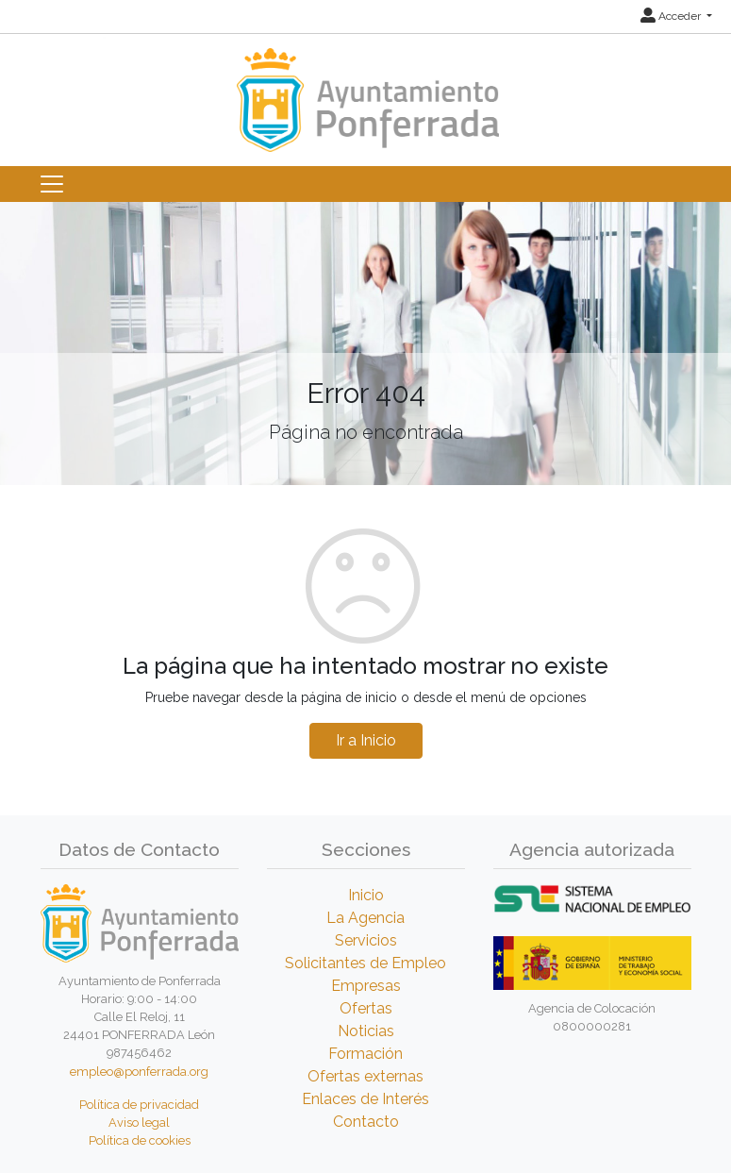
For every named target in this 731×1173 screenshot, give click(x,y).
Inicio (366, 895)
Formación (365, 1054)
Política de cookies (140, 1140)
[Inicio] (365, 91)
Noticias (366, 1031)
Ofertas (366, 1008)
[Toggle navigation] (51, 184)
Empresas (366, 986)
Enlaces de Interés (365, 1099)
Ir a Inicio (366, 740)
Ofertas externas (365, 1076)
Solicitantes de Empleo (365, 963)
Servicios (366, 940)
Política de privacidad (139, 1105)
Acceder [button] (672, 16)
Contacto (366, 1122)
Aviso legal (139, 1122)
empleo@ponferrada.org (139, 1071)
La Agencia (365, 918)
